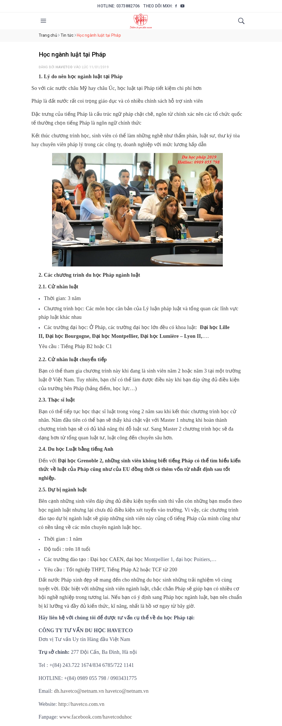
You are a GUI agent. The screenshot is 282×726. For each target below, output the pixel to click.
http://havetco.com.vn (81, 704)
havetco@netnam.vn (127, 691)
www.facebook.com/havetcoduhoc (95, 717)
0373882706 (128, 6)
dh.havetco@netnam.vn (79, 691)
